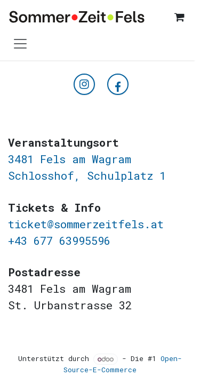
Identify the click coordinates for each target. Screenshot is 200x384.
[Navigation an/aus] (20, 43)
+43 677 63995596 (59, 240)
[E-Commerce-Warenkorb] (179, 17)
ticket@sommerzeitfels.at (86, 224)
